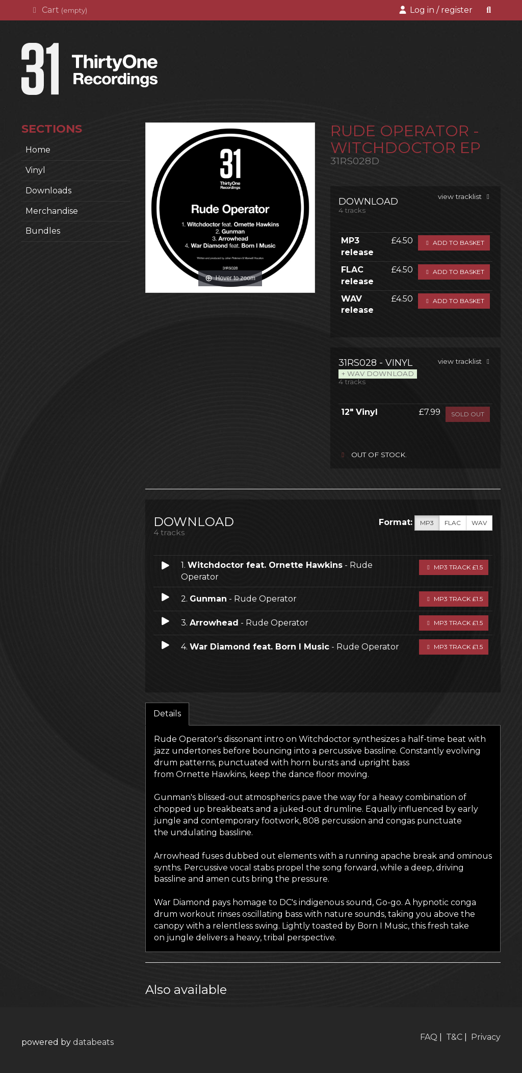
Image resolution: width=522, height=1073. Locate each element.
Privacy (486, 1037)
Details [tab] (167, 713)
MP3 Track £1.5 (454, 567)
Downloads (48, 190)
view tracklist (465, 196)
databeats (93, 1042)
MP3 (427, 523)
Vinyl (35, 170)
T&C (454, 1037)
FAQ (428, 1037)
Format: (395, 522)
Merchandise (51, 211)
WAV (479, 523)
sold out (467, 414)
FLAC (453, 523)
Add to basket (454, 242)
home (37, 150)
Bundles (42, 231)
